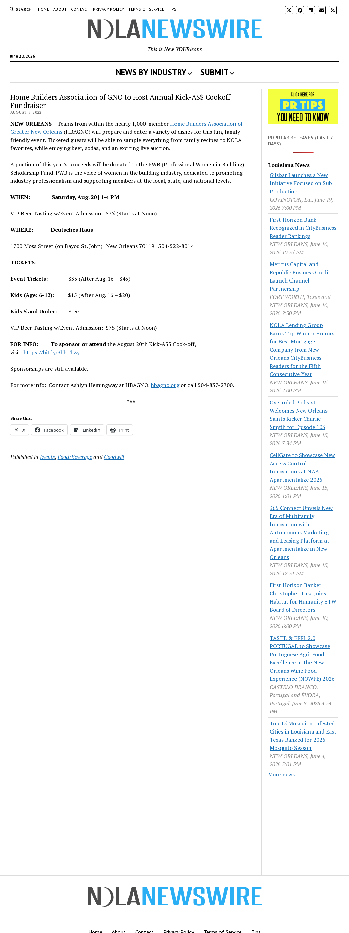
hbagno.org (165, 385)
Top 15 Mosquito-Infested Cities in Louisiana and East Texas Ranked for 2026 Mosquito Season (303, 736)
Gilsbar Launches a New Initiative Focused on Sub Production (301, 183)
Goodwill (114, 457)
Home (43, 9)
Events (47, 457)
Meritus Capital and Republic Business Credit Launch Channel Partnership (300, 276)
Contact (80, 9)
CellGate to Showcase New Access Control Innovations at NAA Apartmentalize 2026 (302, 467)
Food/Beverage (75, 457)
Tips (172, 9)
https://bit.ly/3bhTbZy (52, 352)
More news (281, 774)
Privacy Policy (108, 9)
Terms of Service (146, 9)
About (60, 9)
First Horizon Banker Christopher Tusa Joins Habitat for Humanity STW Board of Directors (303, 597)
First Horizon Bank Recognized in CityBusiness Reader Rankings (303, 228)
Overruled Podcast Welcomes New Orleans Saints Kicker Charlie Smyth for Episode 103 (299, 415)
